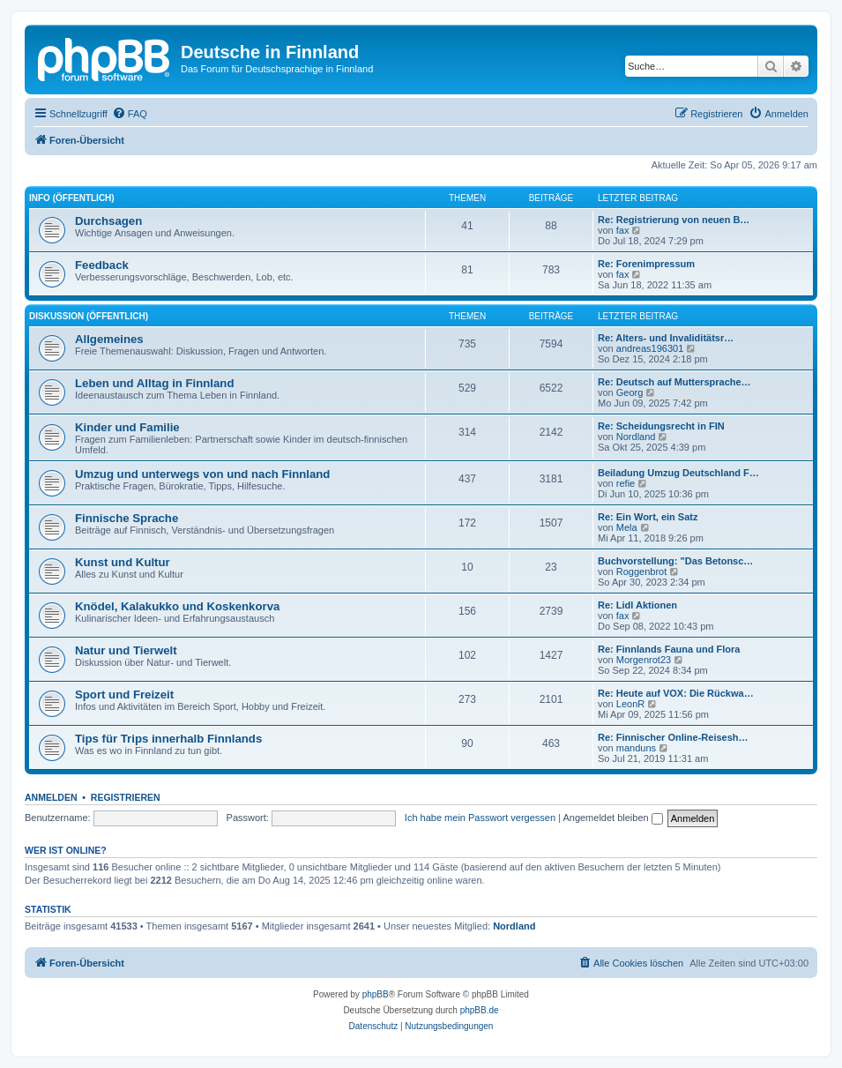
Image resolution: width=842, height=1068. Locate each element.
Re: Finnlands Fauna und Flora (669, 649)
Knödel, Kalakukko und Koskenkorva (177, 606)
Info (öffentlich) (72, 198)
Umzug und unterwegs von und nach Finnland (202, 474)
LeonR (630, 703)
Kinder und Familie (127, 427)
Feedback (102, 265)
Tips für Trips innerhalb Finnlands (168, 738)
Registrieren (125, 797)
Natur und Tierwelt (126, 650)
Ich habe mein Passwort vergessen (480, 817)
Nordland (636, 436)
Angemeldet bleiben (612, 817)
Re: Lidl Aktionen (637, 605)
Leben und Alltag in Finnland (154, 383)
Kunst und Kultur (122, 562)
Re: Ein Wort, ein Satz (647, 517)
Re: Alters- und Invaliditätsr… (666, 337)
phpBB (375, 994)
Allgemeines (109, 339)
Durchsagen (108, 221)
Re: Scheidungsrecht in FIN (661, 426)
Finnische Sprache (126, 518)
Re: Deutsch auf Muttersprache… (674, 382)
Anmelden (51, 797)
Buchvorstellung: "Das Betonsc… (675, 561)
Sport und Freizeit (124, 694)
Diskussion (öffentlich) (88, 316)
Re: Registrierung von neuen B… (673, 219)
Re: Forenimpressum (646, 263)
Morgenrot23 (643, 659)
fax (623, 230)
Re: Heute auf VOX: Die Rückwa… (676, 693)
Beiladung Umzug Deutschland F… (678, 472)
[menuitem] (129, 113)
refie (625, 483)
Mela (626, 527)
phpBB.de (479, 1010)
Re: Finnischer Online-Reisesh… (673, 737)
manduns (636, 748)
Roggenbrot (641, 571)
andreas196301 (649, 348)
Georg (630, 392)
